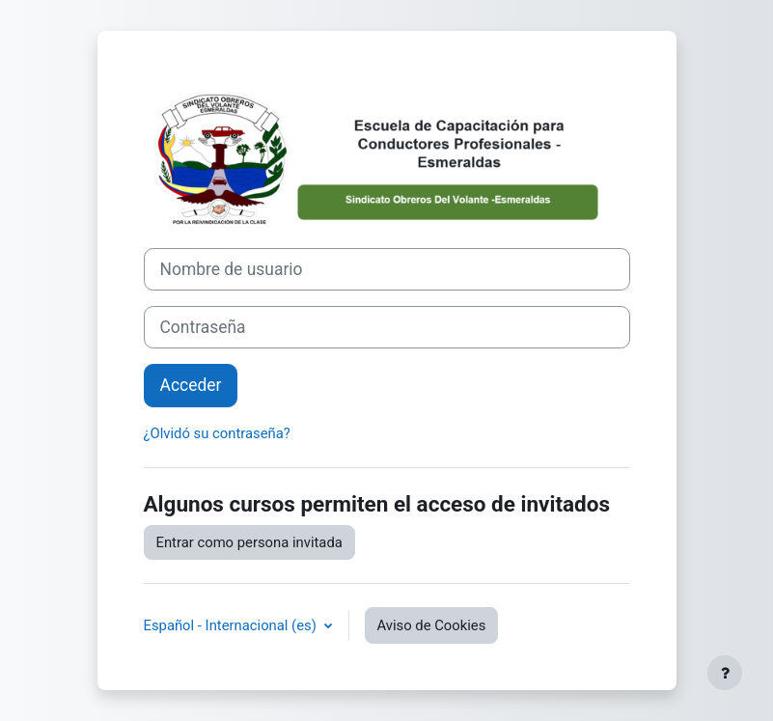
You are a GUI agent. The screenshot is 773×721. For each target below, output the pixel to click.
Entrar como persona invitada (249, 542)
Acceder (191, 385)
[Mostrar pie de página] (724, 672)
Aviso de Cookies (431, 625)
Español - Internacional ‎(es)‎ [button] (232, 625)
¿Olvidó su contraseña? (217, 433)
